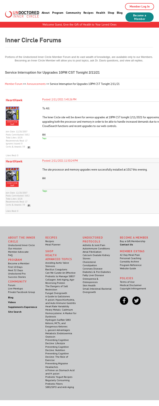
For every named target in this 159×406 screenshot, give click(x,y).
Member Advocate (18, 251)
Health (100, 13)
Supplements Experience (22, 306)
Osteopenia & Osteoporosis (91, 280)
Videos (12, 302)
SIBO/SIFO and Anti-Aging (59, 387)
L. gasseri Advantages (57, 330)
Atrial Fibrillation (92, 251)
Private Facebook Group (21, 292)
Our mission (15, 248)
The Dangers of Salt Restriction (56, 288)
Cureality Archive (129, 261)
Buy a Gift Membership (132, 241)
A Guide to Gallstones (57, 296)
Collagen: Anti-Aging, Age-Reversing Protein (60, 281)
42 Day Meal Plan (130, 254)
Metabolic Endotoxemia (58, 333)
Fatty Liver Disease (93, 275)
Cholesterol (89, 261)
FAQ (10, 255)
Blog (120, 13)
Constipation (90, 265)
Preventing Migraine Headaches (56, 365)
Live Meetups (15, 288)
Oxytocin (50, 336)
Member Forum (14, 84)
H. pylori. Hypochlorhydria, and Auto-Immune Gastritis (60, 301)
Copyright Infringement (133, 288)
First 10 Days (15, 266)
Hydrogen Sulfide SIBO (58, 319)
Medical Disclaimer (131, 285)
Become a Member (139, 17)
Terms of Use (127, 281)
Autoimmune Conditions (96, 248)
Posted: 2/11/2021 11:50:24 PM (60, 160)
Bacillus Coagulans (56, 269)
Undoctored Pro (17, 273)
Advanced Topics (58, 259)
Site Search (15, 311)
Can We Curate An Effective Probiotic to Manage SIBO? (60, 274)
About (46, 13)
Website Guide (128, 268)
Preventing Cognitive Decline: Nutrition (57, 348)
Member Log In (140, 6)
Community (73, 13)
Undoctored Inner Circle (21, 245)
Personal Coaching (130, 258)
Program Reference (131, 265)
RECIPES (51, 237)
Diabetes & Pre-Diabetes (97, 271)
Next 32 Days (15, 270)
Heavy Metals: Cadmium (59, 309)
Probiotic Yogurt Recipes (58, 376)
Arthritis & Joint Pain (94, 245)
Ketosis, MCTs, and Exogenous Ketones (56, 325)
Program (57, 13)
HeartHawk (14, 100)
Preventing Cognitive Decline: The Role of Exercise (57, 357)
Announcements (36, 84)
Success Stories (17, 276)
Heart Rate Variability (57, 306)
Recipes (88, 13)
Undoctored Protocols (93, 239)
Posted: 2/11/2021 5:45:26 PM (59, 99)
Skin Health (89, 285)
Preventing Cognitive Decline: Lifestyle (57, 341)
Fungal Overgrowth (56, 293)
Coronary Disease (92, 268)
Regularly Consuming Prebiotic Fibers (57, 382)
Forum (11, 285)
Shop (111, 13)
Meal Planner (52, 244)
